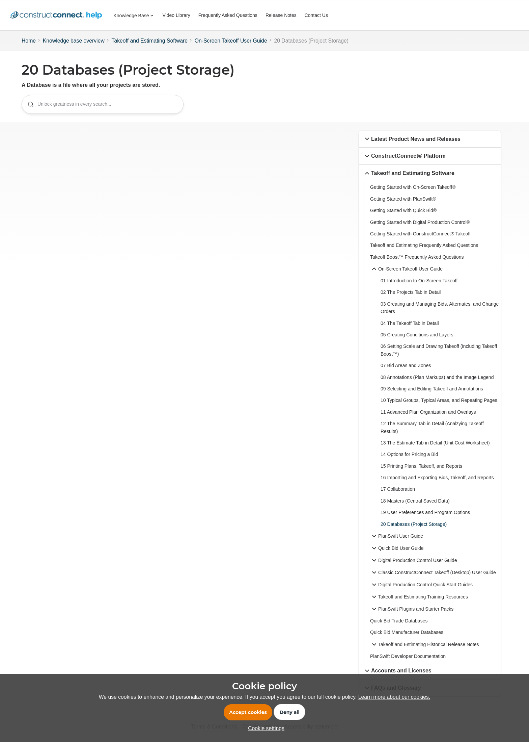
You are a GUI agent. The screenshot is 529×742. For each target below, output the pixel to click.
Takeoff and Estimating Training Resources (419, 597)
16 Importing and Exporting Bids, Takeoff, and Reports (437, 477)
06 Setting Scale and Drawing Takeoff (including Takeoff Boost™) (439, 350)
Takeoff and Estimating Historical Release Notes (424, 644)
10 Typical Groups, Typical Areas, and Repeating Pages (439, 400)
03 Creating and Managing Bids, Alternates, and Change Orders (440, 307)
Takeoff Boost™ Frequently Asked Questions (417, 257)
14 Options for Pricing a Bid (409, 454)
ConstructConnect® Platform (404, 156)
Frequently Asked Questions (227, 15)
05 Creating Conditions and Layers (417, 334)
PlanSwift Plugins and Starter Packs (411, 609)
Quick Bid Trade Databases (398, 620)
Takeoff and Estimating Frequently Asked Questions (424, 245)
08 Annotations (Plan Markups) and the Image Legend (437, 377)
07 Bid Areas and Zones (406, 365)
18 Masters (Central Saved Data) (415, 501)
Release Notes (281, 15)
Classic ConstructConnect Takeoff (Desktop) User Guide (433, 572)
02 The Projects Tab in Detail (411, 292)
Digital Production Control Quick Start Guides (421, 585)
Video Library (176, 15)
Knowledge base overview (74, 41)
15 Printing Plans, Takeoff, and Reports (421, 466)
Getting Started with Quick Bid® (403, 210)
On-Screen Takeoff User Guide (231, 41)
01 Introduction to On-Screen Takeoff (419, 280)
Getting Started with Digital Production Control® (420, 222)
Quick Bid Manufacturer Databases (406, 632)
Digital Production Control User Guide (413, 560)
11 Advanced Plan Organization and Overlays (428, 412)
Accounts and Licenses (397, 671)
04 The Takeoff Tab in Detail (410, 323)
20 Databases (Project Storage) (414, 524)
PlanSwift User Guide (396, 536)
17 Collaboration (398, 489)
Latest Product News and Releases (412, 139)
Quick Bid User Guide (397, 548)
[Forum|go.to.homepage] (57, 15)
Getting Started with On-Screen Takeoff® (412, 187)
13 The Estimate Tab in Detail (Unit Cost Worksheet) (435, 442)
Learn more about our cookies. (394, 697)
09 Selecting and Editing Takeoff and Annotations (432, 388)
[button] (367, 139)
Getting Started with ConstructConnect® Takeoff (420, 233)
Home (29, 41)
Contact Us (316, 15)
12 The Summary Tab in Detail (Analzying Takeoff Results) (432, 427)
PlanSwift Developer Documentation (408, 656)
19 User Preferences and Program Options (425, 512)
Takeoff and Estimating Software (150, 41)
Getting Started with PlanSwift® (403, 199)
